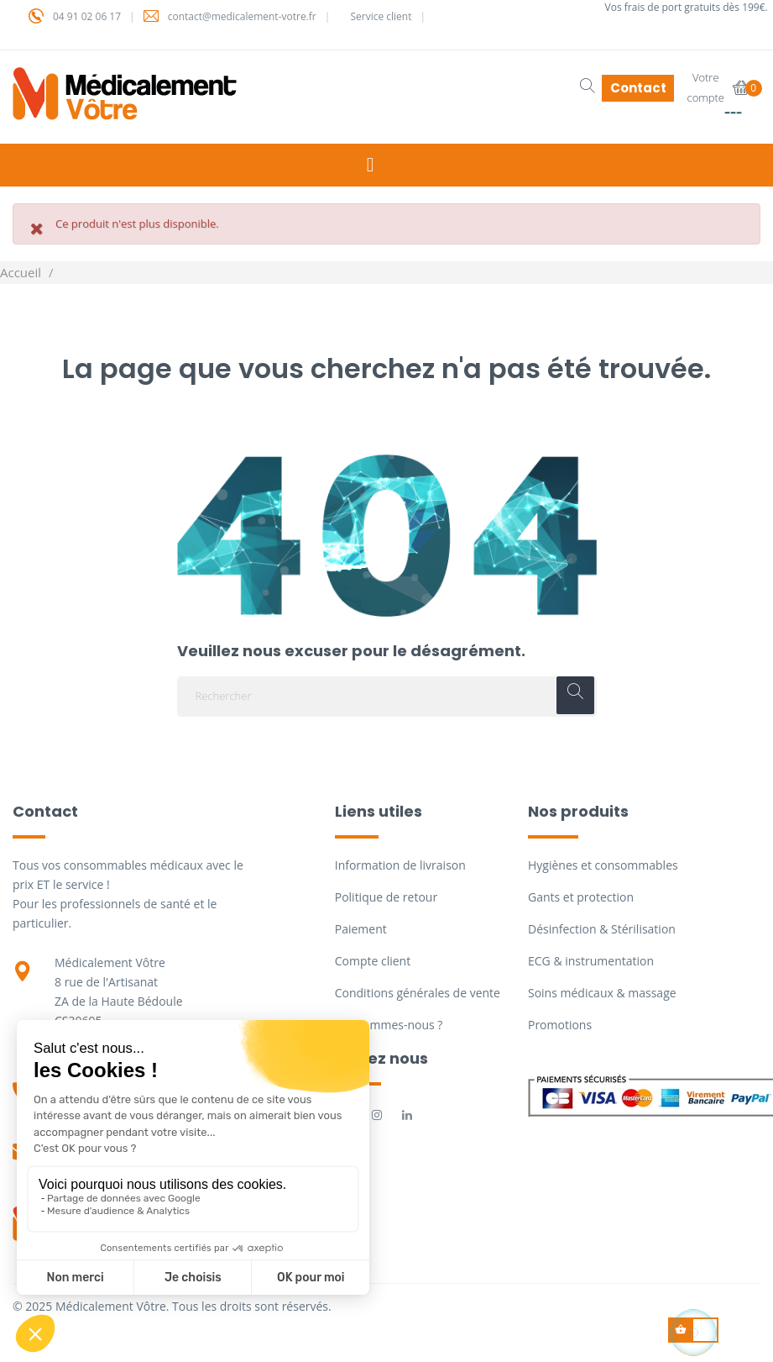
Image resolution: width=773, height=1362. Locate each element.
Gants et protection (581, 897)
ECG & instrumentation (591, 961)
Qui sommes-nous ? (389, 1025)
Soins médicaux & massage (602, 993)
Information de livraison (400, 865)
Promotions (560, 1025)
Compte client (372, 961)
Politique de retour (386, 897)
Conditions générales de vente (417, 993)
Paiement (361, 929)
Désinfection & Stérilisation (602, 929)
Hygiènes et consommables (603, 865)
